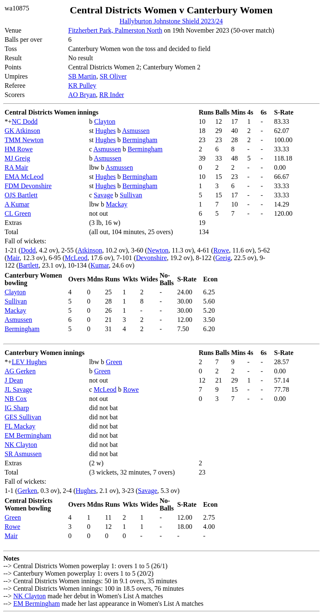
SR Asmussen (23, 453)
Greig (223, 257)
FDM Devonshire (28, 185)
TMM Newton (24, 139)
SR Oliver (113, 76)
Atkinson (89, 250)
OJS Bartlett (21, 195)
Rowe (221, 250)
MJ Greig (17, 158)
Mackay (117, 204)
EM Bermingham (28, 435)
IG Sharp (17, 407)
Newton (158, 250)
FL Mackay (20, 426)
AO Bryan (82, 94)
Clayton (104, 121)
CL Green (18, 213)
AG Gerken (20, 371)
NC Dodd (25, 121)
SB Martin (82, 76)
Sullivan (131, 195)
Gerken (27, 490)
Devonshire (151, 257)
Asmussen (136, 130)
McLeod (76, 257)
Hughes (105, 130)
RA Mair (16, 167)
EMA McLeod (24, 176)
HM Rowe (19, 149)
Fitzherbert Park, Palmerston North (115, 30)
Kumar (99, 265)
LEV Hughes (29, 361)
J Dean (14, 380)
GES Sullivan (23, 417)
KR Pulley (82, 85)
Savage (103, 195)
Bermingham (140, 139)
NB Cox (16, 398)
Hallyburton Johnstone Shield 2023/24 (171, 21)
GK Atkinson (22, 130)
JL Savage (18, 389)
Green (114, 361)
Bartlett (28, 265)
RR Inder (111, 94)
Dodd (28, 250)
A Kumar (17, 204)
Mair (13, 257)
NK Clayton (21, 444)
